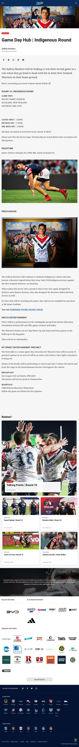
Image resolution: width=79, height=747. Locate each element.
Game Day (5, 33)
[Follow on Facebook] (27, 688)
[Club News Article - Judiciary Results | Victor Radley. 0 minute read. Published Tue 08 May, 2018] (59, 548)
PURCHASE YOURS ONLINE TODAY (26, 309)
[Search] (76, 3)
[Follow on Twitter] (32, 688)
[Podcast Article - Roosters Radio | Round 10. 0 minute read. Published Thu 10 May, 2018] (59, 513)
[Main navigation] (3, 3)
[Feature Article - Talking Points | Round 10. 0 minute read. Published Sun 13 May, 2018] (39, 458)
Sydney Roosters (8, 48)
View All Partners (39, 679)
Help (27, 741)
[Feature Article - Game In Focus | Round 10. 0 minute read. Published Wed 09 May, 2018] (20, 548)
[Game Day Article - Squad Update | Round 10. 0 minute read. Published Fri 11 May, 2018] (20, 513)
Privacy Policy (14, 741)
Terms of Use (5, 741)
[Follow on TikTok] (23, 688)
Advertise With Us (42, 741)
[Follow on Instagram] (36, 688)
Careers (22, 741)
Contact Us (33, 741)
